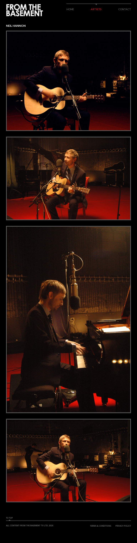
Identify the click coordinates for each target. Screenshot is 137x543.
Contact (124, 9)
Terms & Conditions (100, 525)
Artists (96, 9)
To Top (9, 518)
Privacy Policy (123, 525)
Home (70, 9)
